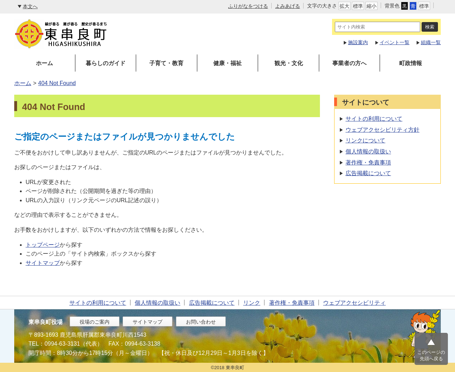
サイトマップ (43, 263)
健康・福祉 (227, 63)
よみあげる (287, 6)
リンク (251, 303)
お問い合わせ (201, 322)
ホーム (44, 63)
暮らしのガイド (105, 63)
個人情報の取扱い (368, 151)
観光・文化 (288, 63)
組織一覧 (431, 42)
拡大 (344, 6)
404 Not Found (57, 83)
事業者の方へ (349, 63)
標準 (358, 6)
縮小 (371, 6)
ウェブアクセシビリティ (354, 303)
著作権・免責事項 (368, 162)
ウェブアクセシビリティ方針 (382, 130)
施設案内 (358, 42)
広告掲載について (368, 173)
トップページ (43, 245)
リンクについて (365, 140)
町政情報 (410, 63)
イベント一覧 (395, 42)
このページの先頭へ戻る (431, 355)
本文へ (30, 6)
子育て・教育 (166, 63)
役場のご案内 (94, 322)
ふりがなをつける (248, 6)
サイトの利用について (374, 119)
